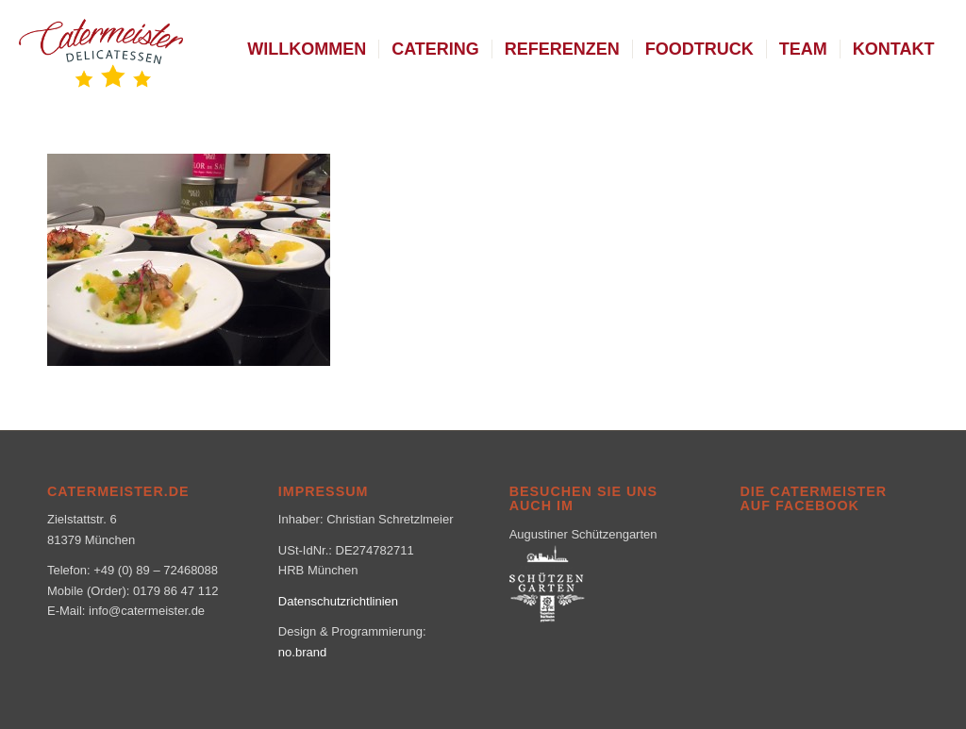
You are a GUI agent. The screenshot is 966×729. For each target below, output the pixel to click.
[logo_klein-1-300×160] (100, 49)
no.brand (302, 652)
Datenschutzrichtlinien (338, 601)
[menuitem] (306, 49)
